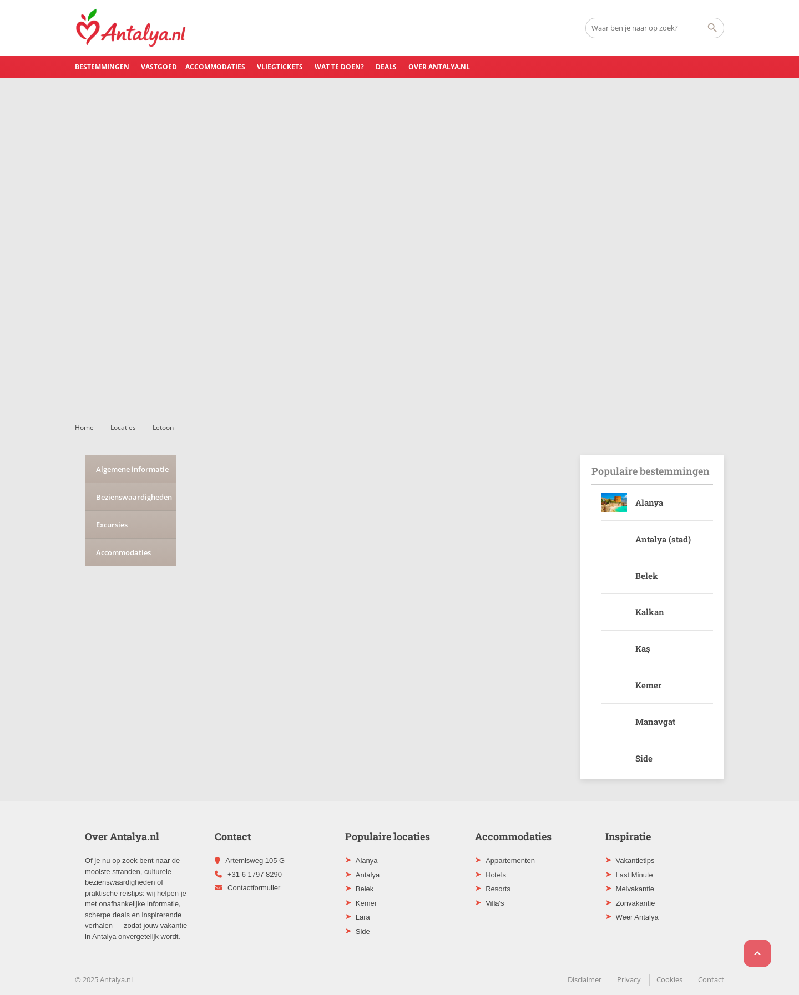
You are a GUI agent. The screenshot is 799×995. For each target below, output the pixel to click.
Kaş (642, 648)
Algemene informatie (132, 469)
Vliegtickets (280, 67)
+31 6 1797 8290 (254, 874)
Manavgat (655, 721)
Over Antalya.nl (439, 67)
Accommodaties (215, 67)
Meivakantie (635, 889)
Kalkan (649, 611)
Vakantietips (635, 860)
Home (84, 427)
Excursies (112, 525)
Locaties (123, 427)
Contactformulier (253, 888)
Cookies (669, 979)
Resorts (498, 889)
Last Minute (634, 875)
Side (644, 758)
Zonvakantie (635, 903)
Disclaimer (584, 979)
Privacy (629, 979)
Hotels (496, 875)
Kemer (648, 685)
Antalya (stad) (663, 539)
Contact (711, 979)
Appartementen (510, 860)
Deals (386, 67)
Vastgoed (159, 67)
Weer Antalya (637, 917)
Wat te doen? (339, 67)
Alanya (649, 502)
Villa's (495, 903)
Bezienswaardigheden (134, 497)
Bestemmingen (102, 67)
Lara (363, 917)
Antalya (368, 875)
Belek (646, 575)
